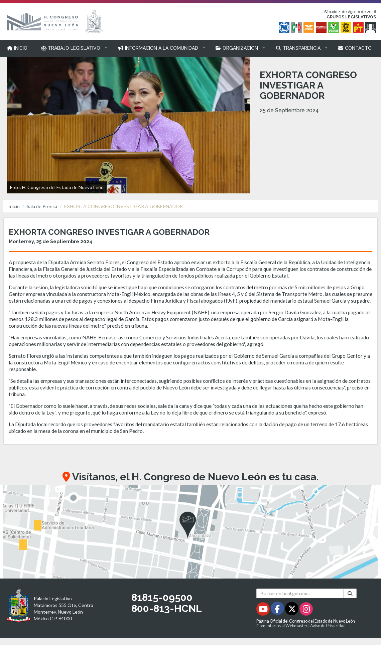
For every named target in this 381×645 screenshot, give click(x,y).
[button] (72, 48)
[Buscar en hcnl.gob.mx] (300, 593)
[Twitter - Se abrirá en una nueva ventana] (292, 610)
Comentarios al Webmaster (281, 625)
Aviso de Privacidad (328, 625)
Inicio (14, 206)
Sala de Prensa (42, 206)
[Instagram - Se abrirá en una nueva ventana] (306, 610)
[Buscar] (350, 593)
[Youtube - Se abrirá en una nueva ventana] (263, 610)
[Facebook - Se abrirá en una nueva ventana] (278, 610)
